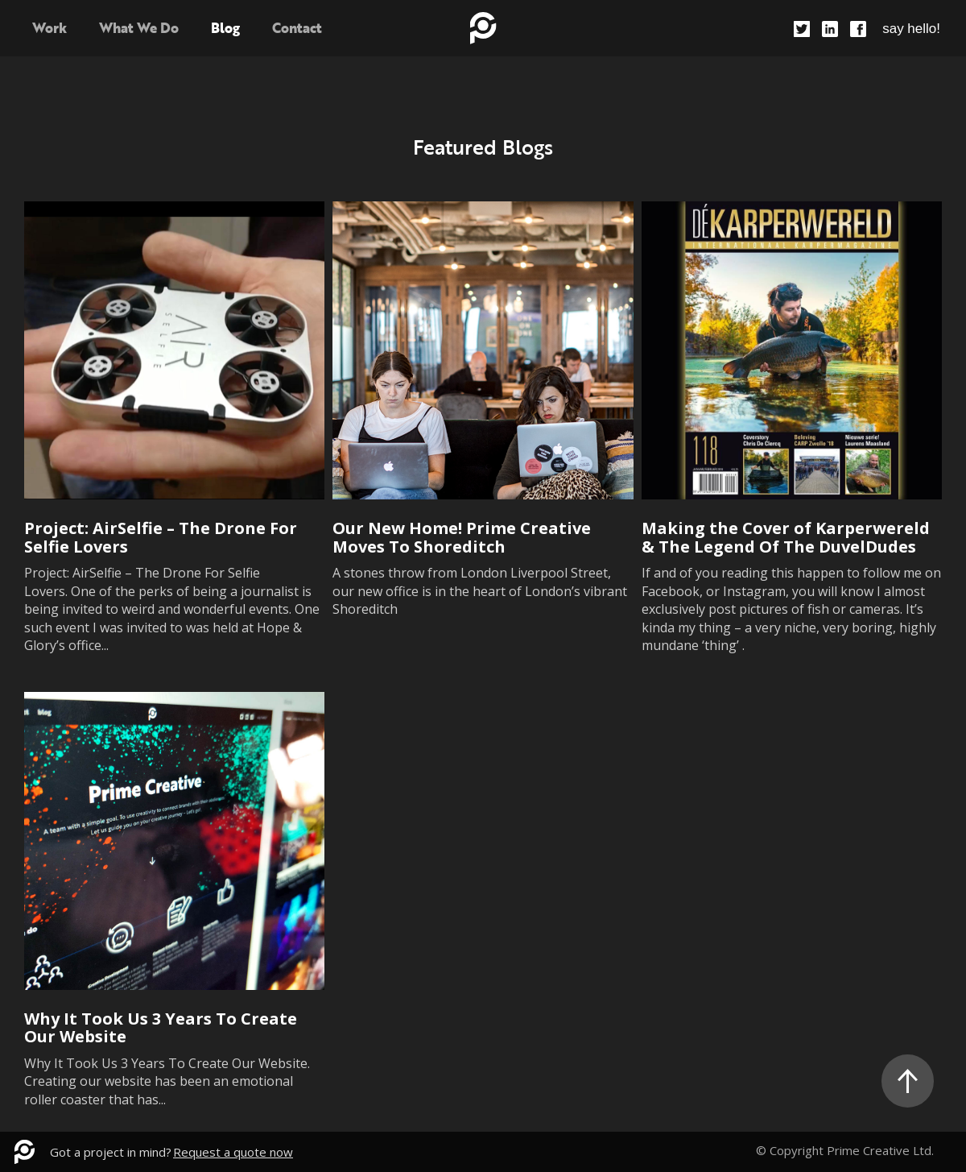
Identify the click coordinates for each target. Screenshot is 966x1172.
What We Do (139, 28)
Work (49, 28)
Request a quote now (233, 1152)
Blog (225, 28)
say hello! (911, 28)
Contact (297, 28)
